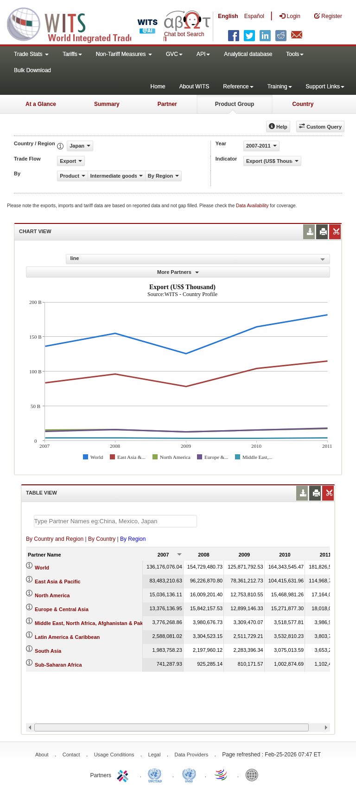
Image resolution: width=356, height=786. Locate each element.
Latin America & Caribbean (67, 637)
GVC (174, 54)
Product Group (234, 104)
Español (254, 16)
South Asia (48, 651)
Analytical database (248, 54)
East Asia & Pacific (58, 581)
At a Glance (40, 104)
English (228, 16)
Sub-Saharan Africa (58, 665)
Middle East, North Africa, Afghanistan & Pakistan (95, 623)
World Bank (254, 774)
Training (279, 86)
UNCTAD (156, 774)
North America (52, 595)
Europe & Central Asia (62, 609)
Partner (167, 104)
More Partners (178, 272)
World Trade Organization (221, 774)
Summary (107, 104)
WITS (92, 23)
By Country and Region (54, 539)
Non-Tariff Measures (124, 54)
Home (158, 86)
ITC (124, 774)
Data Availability (253, 205)
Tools (295, 54)
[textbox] (115, 521)
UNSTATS (189, 774)
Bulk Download (32, 70)
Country (302, 104)
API (203, 54)
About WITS (194, 86)
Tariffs (72, 54)
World (42, 567)
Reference (238, 86)
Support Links (325, 86)
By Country (101, 539)
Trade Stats (31, 54)
